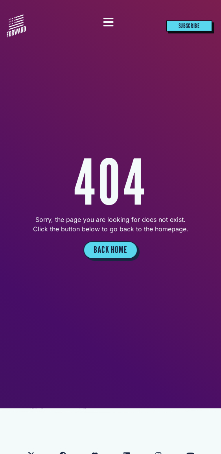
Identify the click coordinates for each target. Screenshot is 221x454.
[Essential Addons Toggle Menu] (108, 23)
